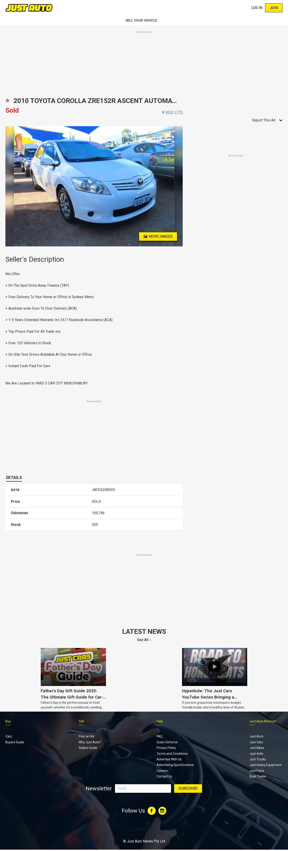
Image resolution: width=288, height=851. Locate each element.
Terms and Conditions (172, 753)
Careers (162, 771)
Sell (81, 721)
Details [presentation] (14, 477)
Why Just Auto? (90, 742)
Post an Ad (86, 736)
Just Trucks (258, 759)
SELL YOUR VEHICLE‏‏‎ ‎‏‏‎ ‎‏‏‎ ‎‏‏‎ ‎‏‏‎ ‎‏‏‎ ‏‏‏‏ (144, 20)
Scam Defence (167, 742)
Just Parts (257, 771)
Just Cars (256, 742)
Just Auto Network (263, 721)
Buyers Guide (14, 742)
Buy (8, 721)
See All (142, 640)
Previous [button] (8, 186)
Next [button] (180, 186)
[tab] (14, 478)
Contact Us (164, 776)
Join (274, 8)
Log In (256, 8)
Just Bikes (257, 748)
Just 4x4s (256, 753)
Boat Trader (258, 776)
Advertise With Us (169, 759)
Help (160, 721)
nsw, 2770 (174, 112)
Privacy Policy (166, 748)
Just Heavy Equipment (265, 765)
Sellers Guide (88, 748)
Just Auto (256, 736)
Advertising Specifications (175, 765)
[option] (94, 186)
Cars (8, 736)
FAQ (159, 736)
